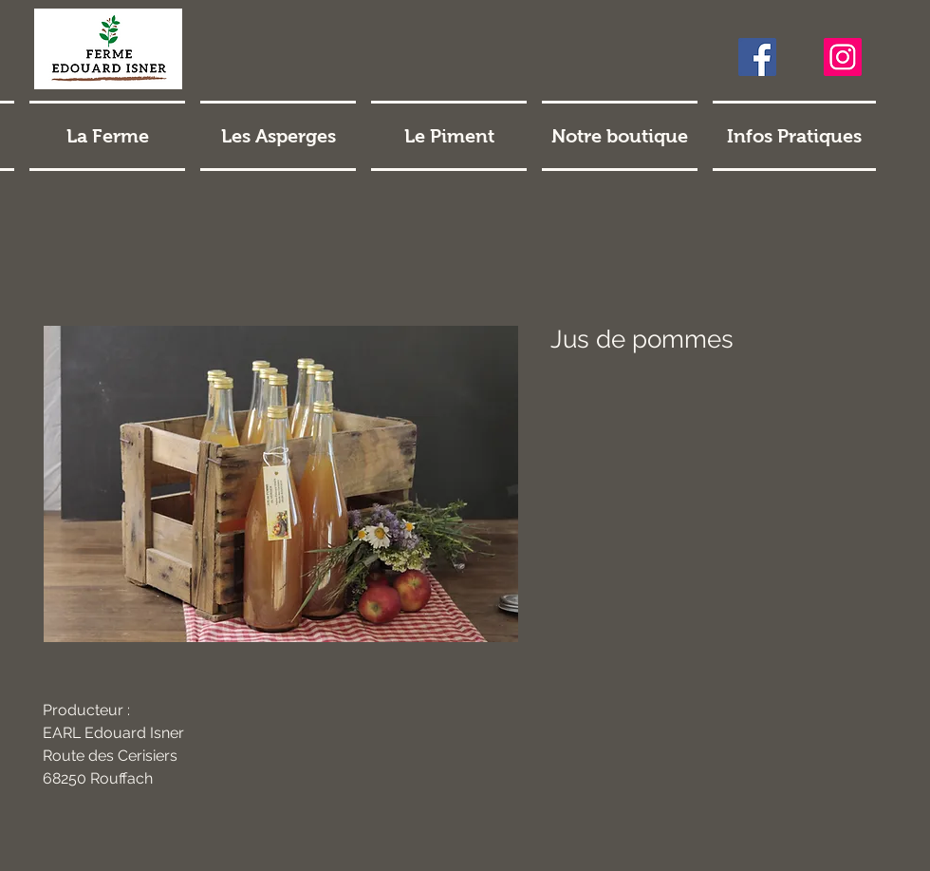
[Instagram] (843, 57)
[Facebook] (757, 57)
